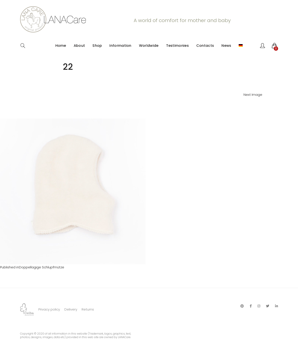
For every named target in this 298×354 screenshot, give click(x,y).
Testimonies (177, 45)
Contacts (205, 45)
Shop (97, 45)
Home (60, 45)
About (79, 45)
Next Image (253, 94)
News (226, 45)
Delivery (70, 309)
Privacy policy (49, 309)
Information (120, 45)
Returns (88, 309)
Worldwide (149, 45)
